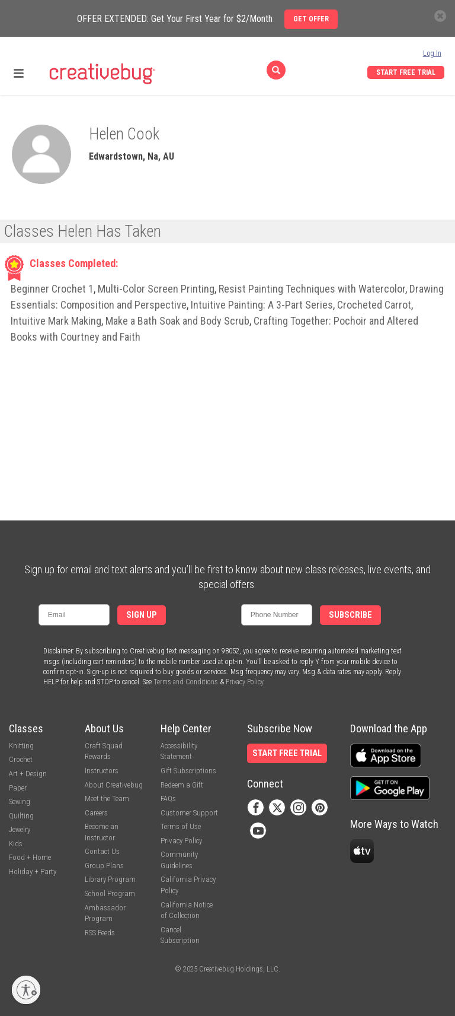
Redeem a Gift (182, 784)
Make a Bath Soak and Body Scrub (177, 321)
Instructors (101, 770)
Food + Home (30, 857)
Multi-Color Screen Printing (156, 288)
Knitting (21, 745)
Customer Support (189, 812)
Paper (18, 787)
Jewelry (19, 829)
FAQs (168, 798)
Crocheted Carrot (374, 305)
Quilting (21, 815)
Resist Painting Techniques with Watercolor (312, 288)
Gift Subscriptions (188, 770)
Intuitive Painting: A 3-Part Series (262, 305)
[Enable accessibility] (26, 990)
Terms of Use (181, 826)
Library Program (110, 879)
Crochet (21, 759)
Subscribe (350, 615)
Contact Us (102, 851)
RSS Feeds (100, 932)
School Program (110, 893)
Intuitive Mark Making (56, 321)
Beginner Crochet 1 (52, 288)
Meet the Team (107, 798)
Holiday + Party (32, 871)
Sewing (19, 801)
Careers (96, 812)
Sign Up (141, 615)
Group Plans (104, 865)
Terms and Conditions (185, 682)
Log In (432, 53)
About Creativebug (114, 784)
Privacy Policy (244, 682)
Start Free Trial (405, 72)
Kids (16, 843)
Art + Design (28, 773)
